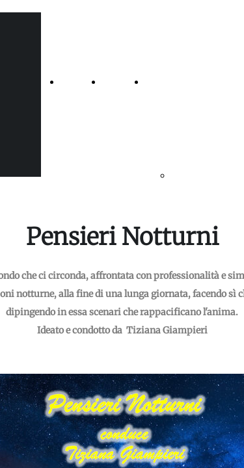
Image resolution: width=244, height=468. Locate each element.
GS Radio (164, 82)
